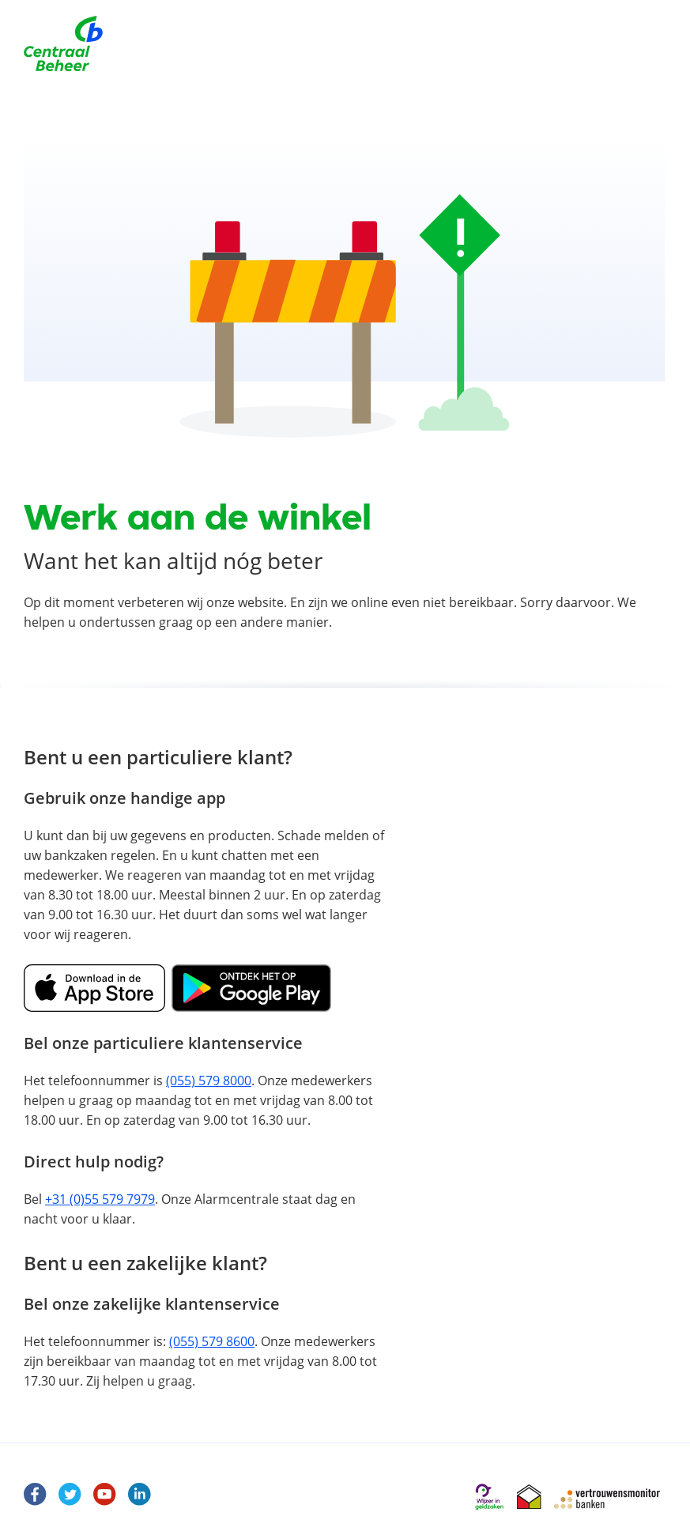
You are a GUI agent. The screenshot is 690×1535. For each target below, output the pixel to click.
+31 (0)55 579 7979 (100, 1199)
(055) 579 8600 (212, 1341)
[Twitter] (70, 1495)
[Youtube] (105, 1495)
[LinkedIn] (140, 1495)
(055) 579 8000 (208, 1080)
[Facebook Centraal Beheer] (35, 1495)
